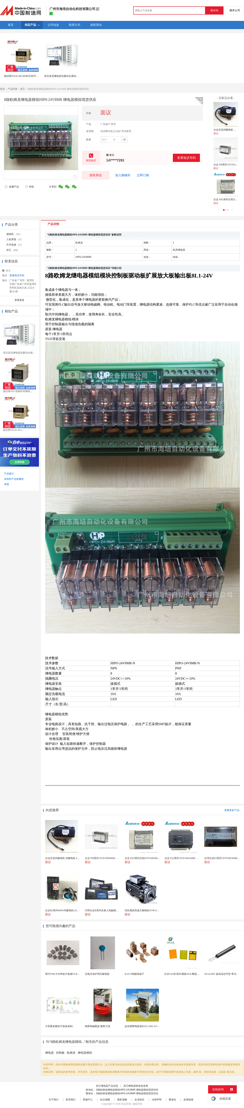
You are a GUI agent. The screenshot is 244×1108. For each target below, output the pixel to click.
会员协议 (139, 1099)
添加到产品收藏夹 (14, 479)
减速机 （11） (14, 234)
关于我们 (53, 1099)
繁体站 (172, 1099)
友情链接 (188, 1099)
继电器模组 (85, 1052)
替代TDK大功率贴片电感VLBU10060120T (67, 974)
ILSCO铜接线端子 (134, 974)
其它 (22, 89)
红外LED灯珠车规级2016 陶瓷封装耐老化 (186, 974)
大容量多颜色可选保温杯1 (59, 1026)
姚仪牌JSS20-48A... (13, 430)
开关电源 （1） (14, 244)
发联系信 (95, 175)
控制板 (60, 1052)
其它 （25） (12, 250)
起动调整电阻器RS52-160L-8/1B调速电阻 (147, 1026)
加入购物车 (123, 175)
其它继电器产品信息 (107, 1085)
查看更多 (19, 300)
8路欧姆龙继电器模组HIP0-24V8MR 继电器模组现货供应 (127, 1089)
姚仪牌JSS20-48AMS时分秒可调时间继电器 (27, 76)
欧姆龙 (71, 1052)
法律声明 (157, 1099)
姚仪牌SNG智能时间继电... (17, 391)
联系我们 (71, 1099)
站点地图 (105, 1099)
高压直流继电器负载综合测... (18, 352)
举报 (29, 186)
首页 (2, 89)
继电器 (49, 1052)
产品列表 (12, 89)
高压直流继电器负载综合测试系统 (62, 76)
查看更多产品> (232, 810)
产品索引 (9, 473)
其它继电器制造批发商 (135, 1085)
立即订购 (143, 175)
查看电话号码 (186, 157)
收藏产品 (12, 186)
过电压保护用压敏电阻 (97, 974)
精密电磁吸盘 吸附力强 (97, 1026)
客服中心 (88, 1099)
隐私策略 (122, 1099)
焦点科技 (126, 1103)
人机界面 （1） (14, 239)
